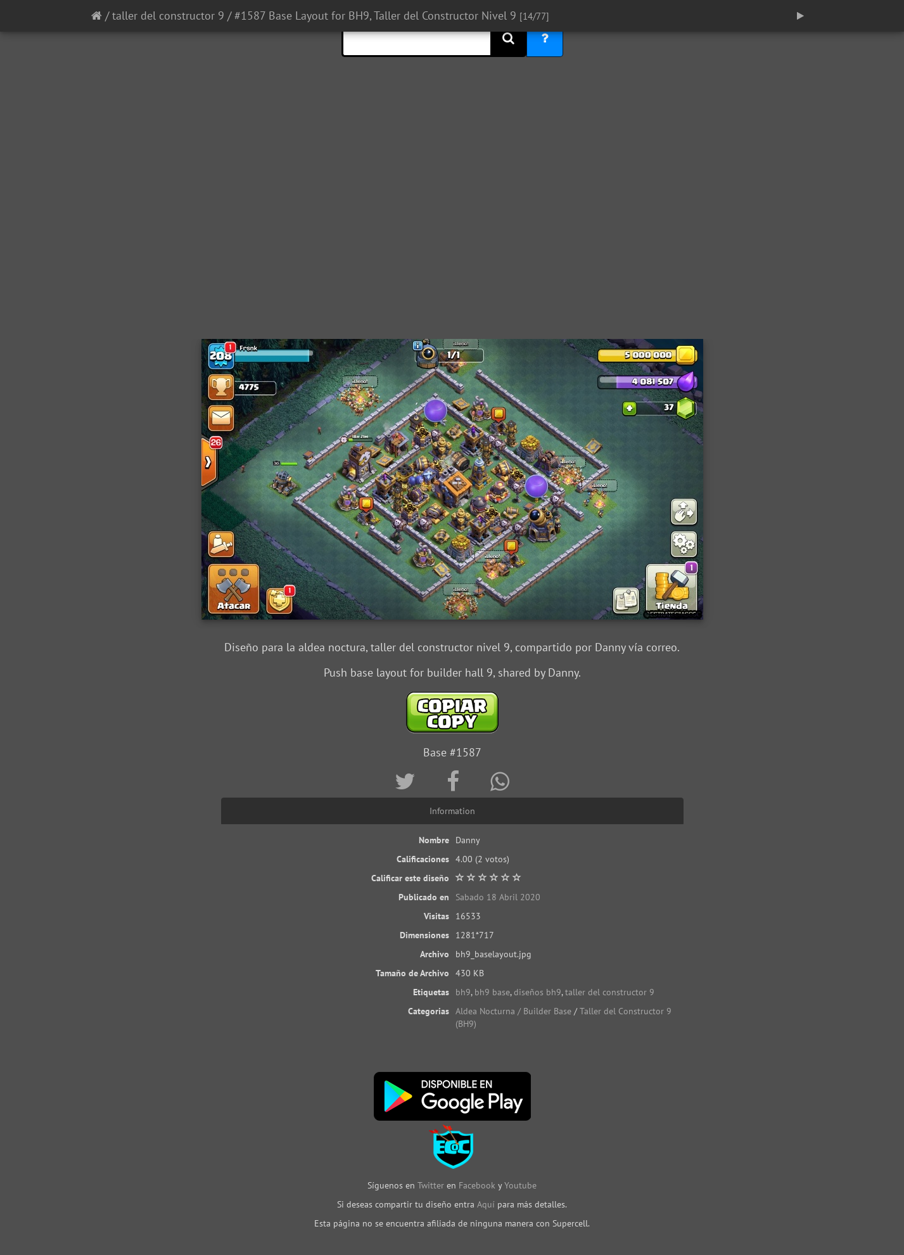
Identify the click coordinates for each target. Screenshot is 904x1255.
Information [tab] (452, 811)
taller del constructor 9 (168, 15)
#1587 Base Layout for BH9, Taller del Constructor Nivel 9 (375, 15)
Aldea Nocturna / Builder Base (513, 1011)
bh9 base (492, 992)
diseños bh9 (537, 992)
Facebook (477, 1185)
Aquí (486, 1204)
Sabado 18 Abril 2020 (497, 897)
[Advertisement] (452, 237)
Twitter (432, 1185)
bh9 (463, 992)
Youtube (520, 1185)
